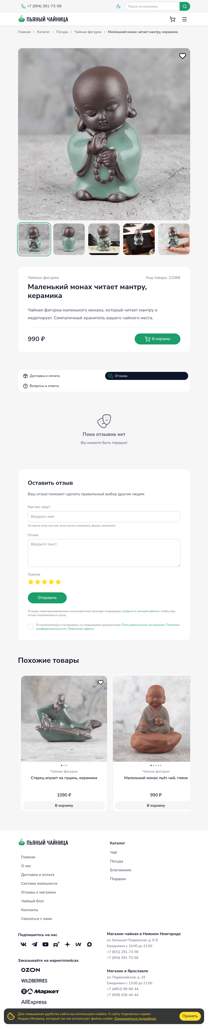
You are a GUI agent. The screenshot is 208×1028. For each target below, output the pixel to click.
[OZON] (30, 969)
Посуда (116, 861)
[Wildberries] (34, 980)
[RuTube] (56, 944)
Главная (28, 857)
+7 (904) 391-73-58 (123, 957)
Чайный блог (32, 901)
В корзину (157, 339)
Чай (113, 852)
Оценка (34, 574)
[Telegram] (34, 944)
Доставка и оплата (41, 376)
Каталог (117, 843)
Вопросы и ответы (41, 386)
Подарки (118, 878)
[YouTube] (45, 944)
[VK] (23, 944)
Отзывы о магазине (38, 892)
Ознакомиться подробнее (135, 1018)
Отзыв (33, 534)
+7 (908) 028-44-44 (123, 995)
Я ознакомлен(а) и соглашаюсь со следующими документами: (108, 627)
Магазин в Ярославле (127, 971)
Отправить (47, 597)
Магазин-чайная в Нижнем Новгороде (144, 934)
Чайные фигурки (43, 277)
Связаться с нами (36, 918)
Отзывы (118, 376)
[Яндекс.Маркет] (40, 991)
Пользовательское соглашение (143, 625)
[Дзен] (67, 944)
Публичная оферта (81, 629)
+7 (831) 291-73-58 (123, 952)
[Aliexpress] (34, 1002)
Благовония (120, 870)
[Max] (89, 944)
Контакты (29, 909)
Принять (190, 1016)
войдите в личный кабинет (140, 611)
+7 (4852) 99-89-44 (123, 989)
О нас (26, 865)
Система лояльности (39, 883)
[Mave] (78, 944)
